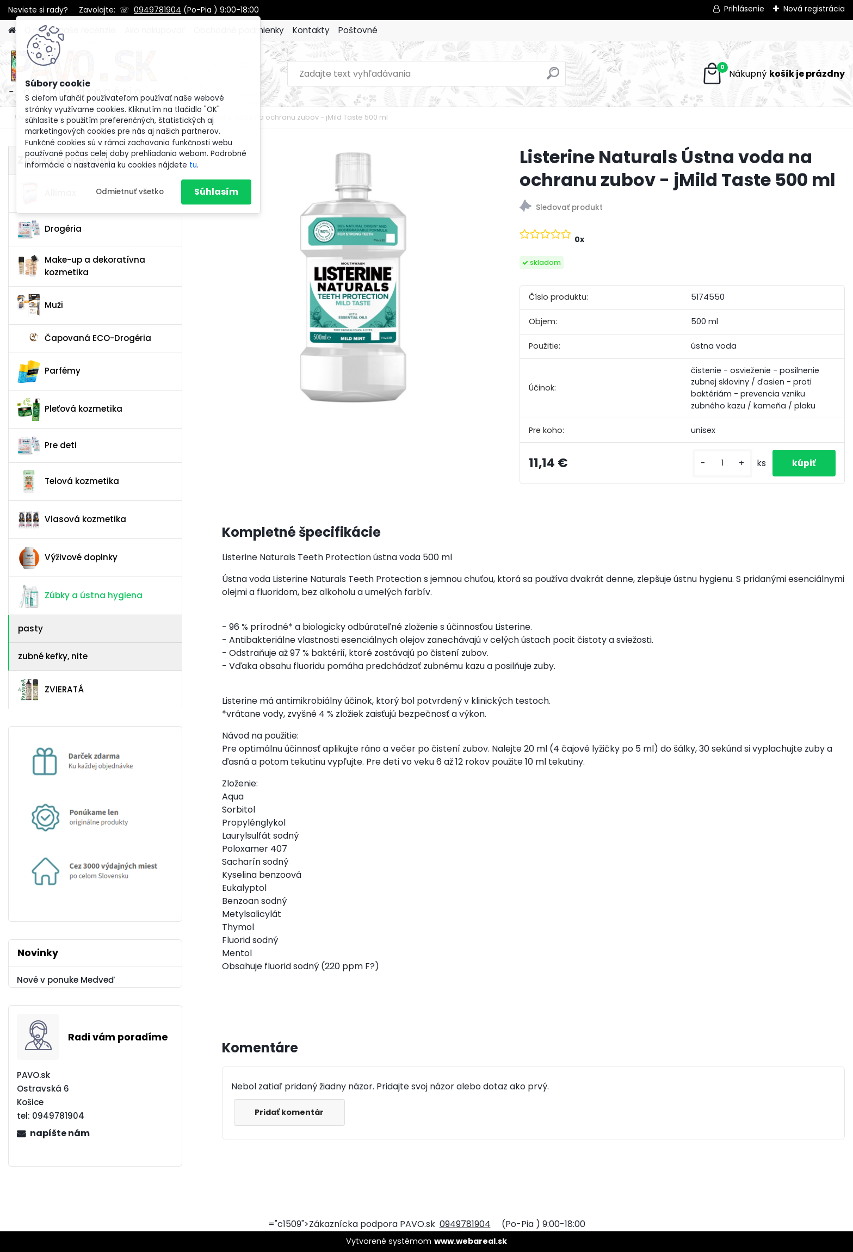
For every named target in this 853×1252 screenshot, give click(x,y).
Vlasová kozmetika (71, 520)
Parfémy (49, 371)
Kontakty (311, 30)
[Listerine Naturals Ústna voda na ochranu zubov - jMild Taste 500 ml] (353, 277)
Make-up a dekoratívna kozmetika (81, 266)
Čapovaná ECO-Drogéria (84, 338)
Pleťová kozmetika (69, 409)
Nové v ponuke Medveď (66, 980)
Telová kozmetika (68, 481)
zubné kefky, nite (53, 656)
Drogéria (49, 229)
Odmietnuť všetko (130, 192)
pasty (30, 628)
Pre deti (47, 445)
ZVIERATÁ (50, 689)
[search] (553, 77)
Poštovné (358, 30)
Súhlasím (216, 191)
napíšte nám (60, 1133)
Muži (40, 305)
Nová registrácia (814, 8)
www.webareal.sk (470, 1241)
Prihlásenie (744, 8)
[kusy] (718, 463)
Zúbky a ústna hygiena (80, 596)
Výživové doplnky (67, 558)
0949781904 (157, 9)
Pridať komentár (290, 1112)
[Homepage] (12, 30)
